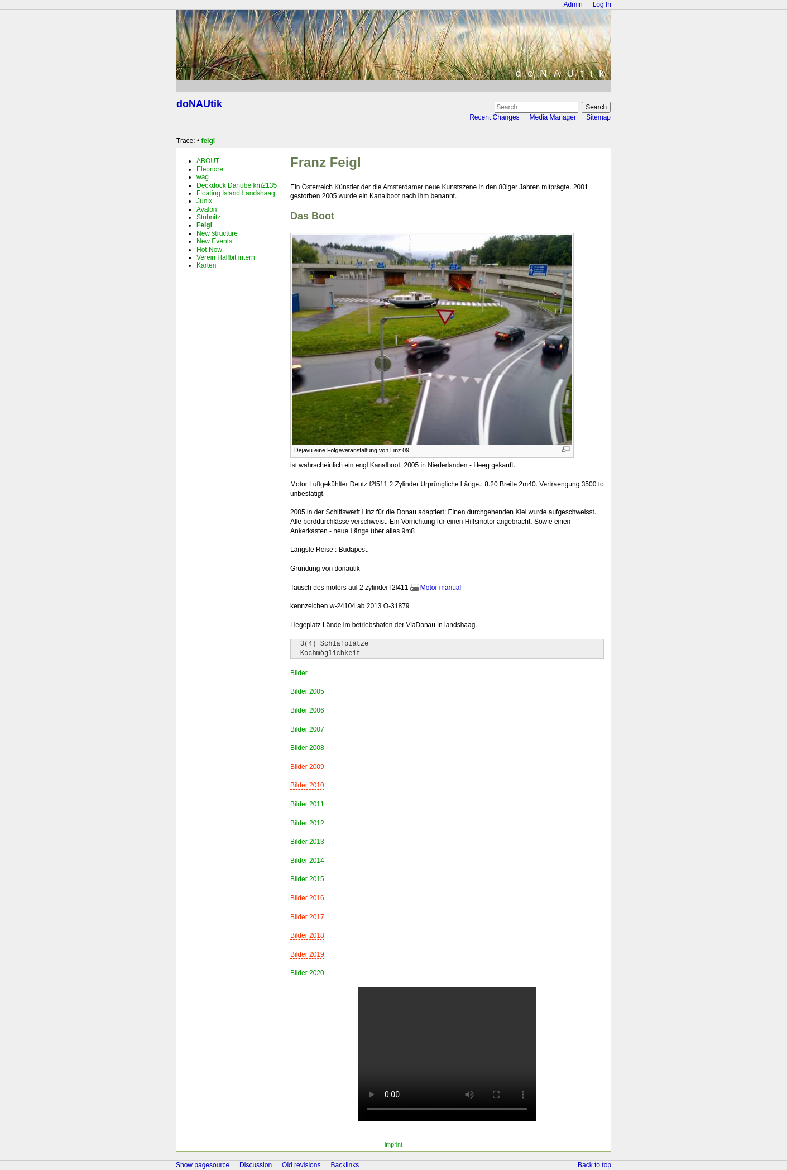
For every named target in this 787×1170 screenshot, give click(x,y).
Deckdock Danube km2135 (236, 185)
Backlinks (344, 1165)
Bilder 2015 (307, 879)
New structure (217, 233)
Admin (573, 4)
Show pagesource (202, 1165)
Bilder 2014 (307, 861)
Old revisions (301, 1165)
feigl (208, 141)
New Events (214, 241)
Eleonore (209, 169)
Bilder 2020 (307, 973)
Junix (204, 201)
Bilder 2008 (307, 748)
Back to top (594, 1165)
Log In (602, 4)
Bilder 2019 (307, 954)
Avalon (206, 209)
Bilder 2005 (307, 691)
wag (202, 177)
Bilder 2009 (307, 767)
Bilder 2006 (307, 710)
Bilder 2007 (307, 729)
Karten (206, 265)
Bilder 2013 (307, 842)
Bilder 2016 (307, 898)
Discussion (255, 1165)
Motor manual (440, 587)
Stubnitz (208, 217)
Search (596, 107)
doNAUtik (199, 103)
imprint (393, 1144)
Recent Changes (494, 117)
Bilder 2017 (307, 917)
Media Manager (553, 117)
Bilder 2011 (307, 804)
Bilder (299, 673)
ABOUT (207, 161)
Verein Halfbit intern (225, 257)
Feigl (204, 225)
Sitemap (598, 117)
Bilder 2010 (307, 785)
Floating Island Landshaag (235, 193)
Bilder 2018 (307, 935)
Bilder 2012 (307, 823)
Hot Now (209, 250)
